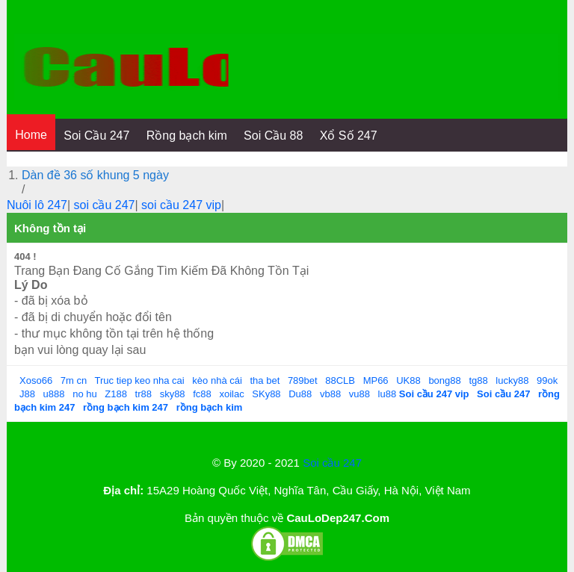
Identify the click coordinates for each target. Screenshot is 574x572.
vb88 (330, 394)
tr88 (143, 394)
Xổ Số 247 (348, 135)
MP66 (376, 380)
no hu (84, 394)
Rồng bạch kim (186, 135)
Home (31, 134)
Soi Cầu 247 (96, 135)
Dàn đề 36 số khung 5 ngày (95, 175)
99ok (547, 380)
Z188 (116, 394)
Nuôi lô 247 (37, 205)
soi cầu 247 (104, 205)
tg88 (478, 380)
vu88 (359, 394)
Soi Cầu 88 (273, 135)
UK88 (408, 380)
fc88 (202, 394)
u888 (54, 394)
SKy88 (266, 394)
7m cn (74, 380)
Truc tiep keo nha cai (140, 380)
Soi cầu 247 (332, 462)
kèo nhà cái (217, 380)
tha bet (265, 380)
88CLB (340, 380)
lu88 (387, 394)
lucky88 (512, 380)
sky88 (172, 394)
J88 (27, 394)
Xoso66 (35, 380)
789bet (303, 380)
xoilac (231, 394)
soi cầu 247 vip (181, 205)
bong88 (444, 380)
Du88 (300, 394)
